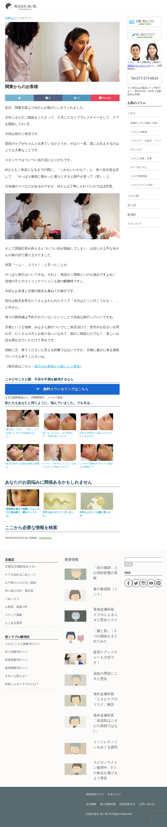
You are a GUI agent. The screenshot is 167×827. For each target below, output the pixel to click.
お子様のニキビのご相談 (20, 582)
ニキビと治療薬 (138, 132)
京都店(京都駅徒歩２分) (20, 566)
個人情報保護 (108, 804)
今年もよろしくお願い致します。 (97, 512)
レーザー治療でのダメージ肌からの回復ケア (97, 463)
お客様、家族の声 (16, 606)
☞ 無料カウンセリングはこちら (62, 389)
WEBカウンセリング (138, 65)
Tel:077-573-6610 (144, 78)
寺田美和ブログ (95, 794)
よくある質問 (13, 623)
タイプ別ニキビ (138, 167)
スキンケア (134, 223)
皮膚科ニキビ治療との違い (144, 123)
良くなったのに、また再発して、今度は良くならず (60, 432)
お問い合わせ (147, 804)
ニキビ (131, 113)
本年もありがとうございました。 (60, 512)
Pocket (105, 98)
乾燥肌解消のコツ (16, 659)
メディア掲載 (13, 614)
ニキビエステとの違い (142, 184)
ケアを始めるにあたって (20, 574)
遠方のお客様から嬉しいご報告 (57, 366)
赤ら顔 (131, 205)
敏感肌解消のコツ (16, 667)
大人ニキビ (136, 149)
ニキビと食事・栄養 (141, 158)
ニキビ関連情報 (138, 176)
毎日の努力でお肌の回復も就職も (23, 463)
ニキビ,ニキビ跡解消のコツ (22, 643)
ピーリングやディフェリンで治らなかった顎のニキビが (60, 463)
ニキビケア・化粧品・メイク (145, 140)
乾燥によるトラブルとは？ (22, 684)
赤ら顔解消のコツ (16, 651)
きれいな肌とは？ (16, 676)
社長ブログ (114, 794)
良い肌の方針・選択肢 (19, 590)
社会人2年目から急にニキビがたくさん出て (97, 432)
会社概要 (91, 804)
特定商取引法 (127, 804)
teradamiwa (45, 538)
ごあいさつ (12, 598)
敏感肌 (131, 214)
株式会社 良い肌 (98, 813)
